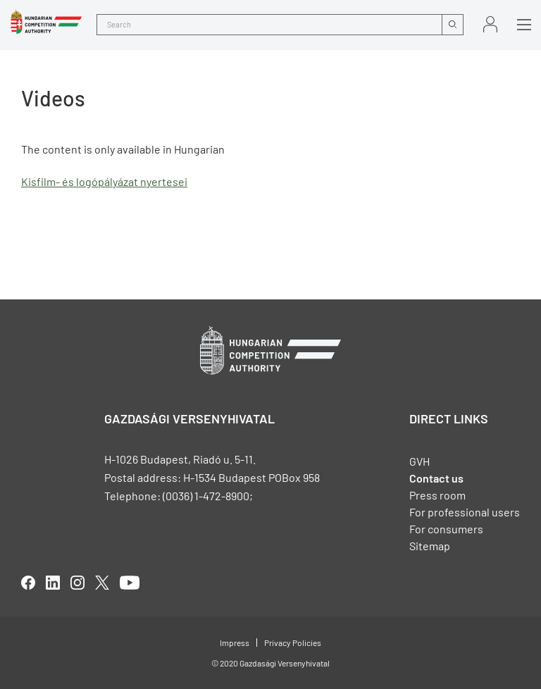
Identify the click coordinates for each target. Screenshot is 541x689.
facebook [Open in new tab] (28, 583)
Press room (437, 495)
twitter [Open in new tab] (102, 583)
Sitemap (429, 545)
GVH (419, 461)
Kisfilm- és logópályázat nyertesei (104, 181)
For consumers (446, 528)
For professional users (464, 512)
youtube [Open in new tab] (129, 583)
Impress (234, 642)
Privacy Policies (292, 642)
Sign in (490, 24)
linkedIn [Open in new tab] (53, 583)
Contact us (436, 478)
